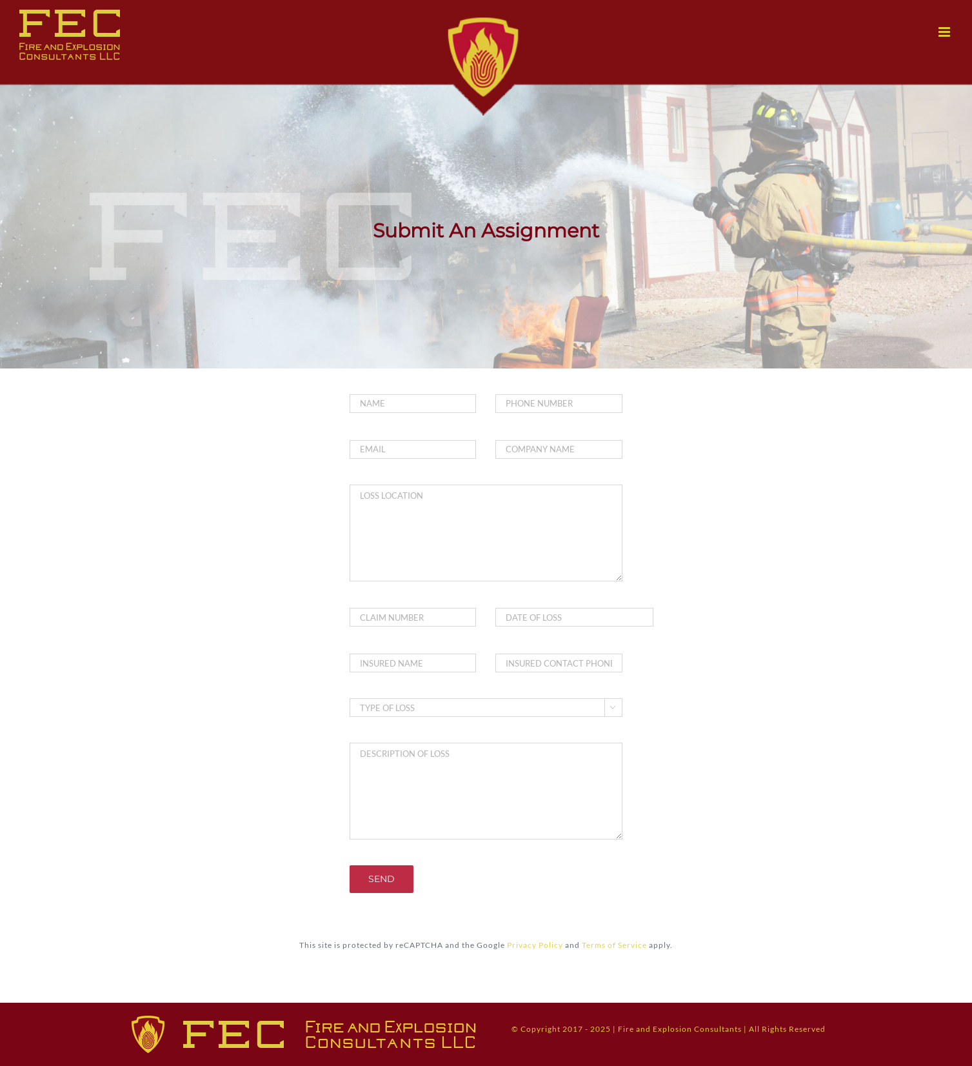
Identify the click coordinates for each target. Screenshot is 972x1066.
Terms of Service (614, 944)
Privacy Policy (535, 944)
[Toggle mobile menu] (945, 32)
